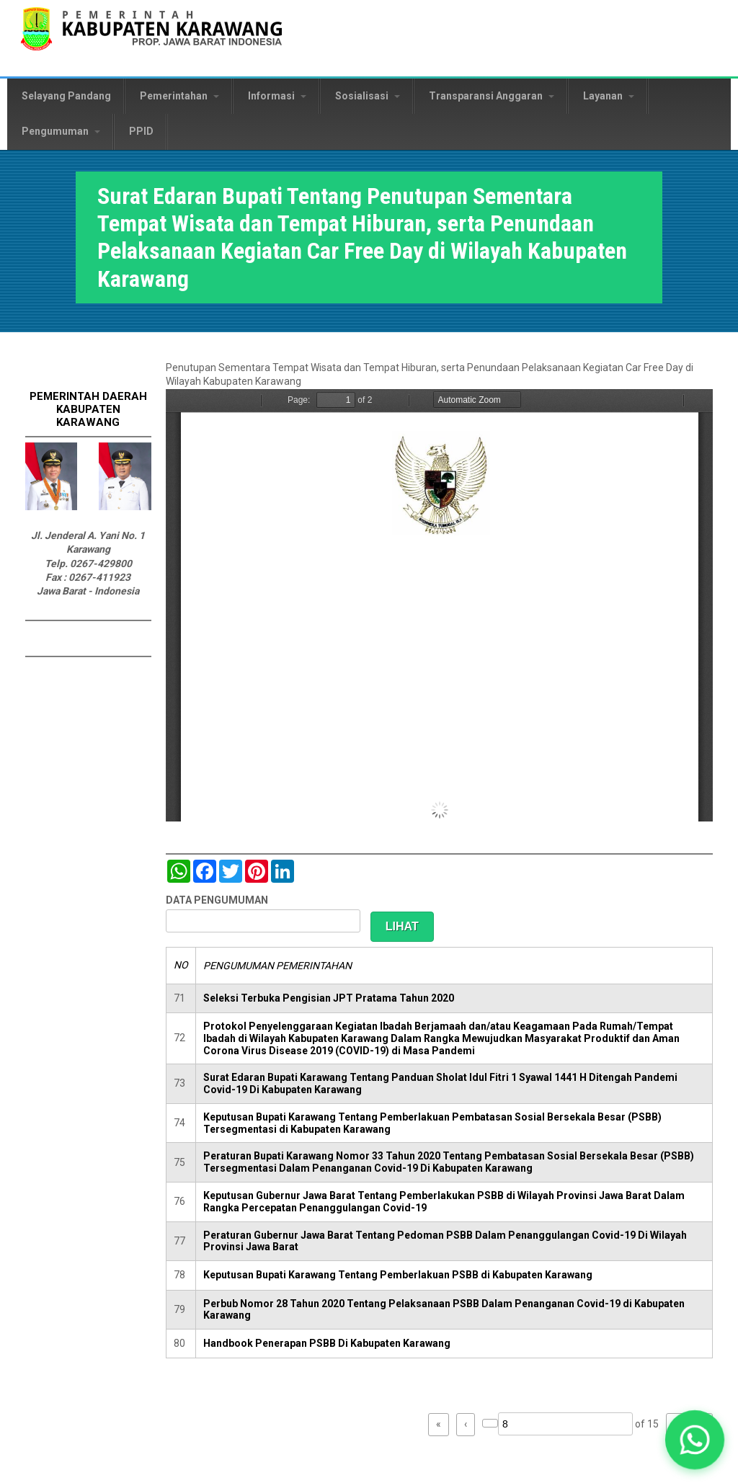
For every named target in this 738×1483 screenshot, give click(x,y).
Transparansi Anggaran (491, 96)
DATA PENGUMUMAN (217, 900)
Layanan (608, 96)
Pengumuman (61, 131)
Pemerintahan (179, 96)
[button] (694, 1439)
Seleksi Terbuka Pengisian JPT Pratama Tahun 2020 (328, 998)
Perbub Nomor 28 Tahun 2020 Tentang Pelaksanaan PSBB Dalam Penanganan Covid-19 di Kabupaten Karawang (444, 1310)
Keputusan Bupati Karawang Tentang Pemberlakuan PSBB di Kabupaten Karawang (397, 1275)
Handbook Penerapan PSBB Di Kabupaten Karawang (326, 1343)
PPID (141, 131)
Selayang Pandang (66, 96)
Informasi (277, 96)
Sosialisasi (367, 96)
